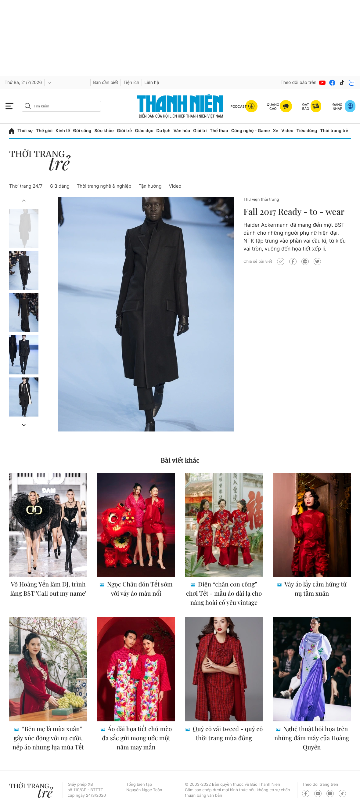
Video (287, 130)
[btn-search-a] (27, 106)
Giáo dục (144, 130)
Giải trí (200, 130)
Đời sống (82, 130)
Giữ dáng (59, 186)
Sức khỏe (104, 130)
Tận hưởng (150, 186)
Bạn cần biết (105, 82)
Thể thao (219, 130)
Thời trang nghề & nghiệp (104, 186)
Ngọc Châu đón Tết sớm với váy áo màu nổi (139, 588)
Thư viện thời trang (261, 199)
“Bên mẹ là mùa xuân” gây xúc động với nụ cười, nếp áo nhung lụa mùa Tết (48, 738)
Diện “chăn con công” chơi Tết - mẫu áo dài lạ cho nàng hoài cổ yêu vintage (224, 593)
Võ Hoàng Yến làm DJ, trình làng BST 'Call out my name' (48, 588)
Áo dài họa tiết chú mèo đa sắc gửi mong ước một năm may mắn (137, 738)
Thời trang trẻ (334, 130)
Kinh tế (63, 130)
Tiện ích (131, 82)
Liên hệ (151, 82)
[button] (23, 200)
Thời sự (25, 130)
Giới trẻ (124, 130)
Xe (276, 130)
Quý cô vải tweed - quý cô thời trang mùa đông (227, 733)
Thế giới (44, 130)
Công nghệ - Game (250, 130)
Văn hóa (182, 130)
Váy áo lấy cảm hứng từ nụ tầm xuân (315, 588)
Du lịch (163, 130)
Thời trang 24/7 (25, 186)
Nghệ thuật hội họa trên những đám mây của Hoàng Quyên (311, 738)
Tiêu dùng (307, 130)
